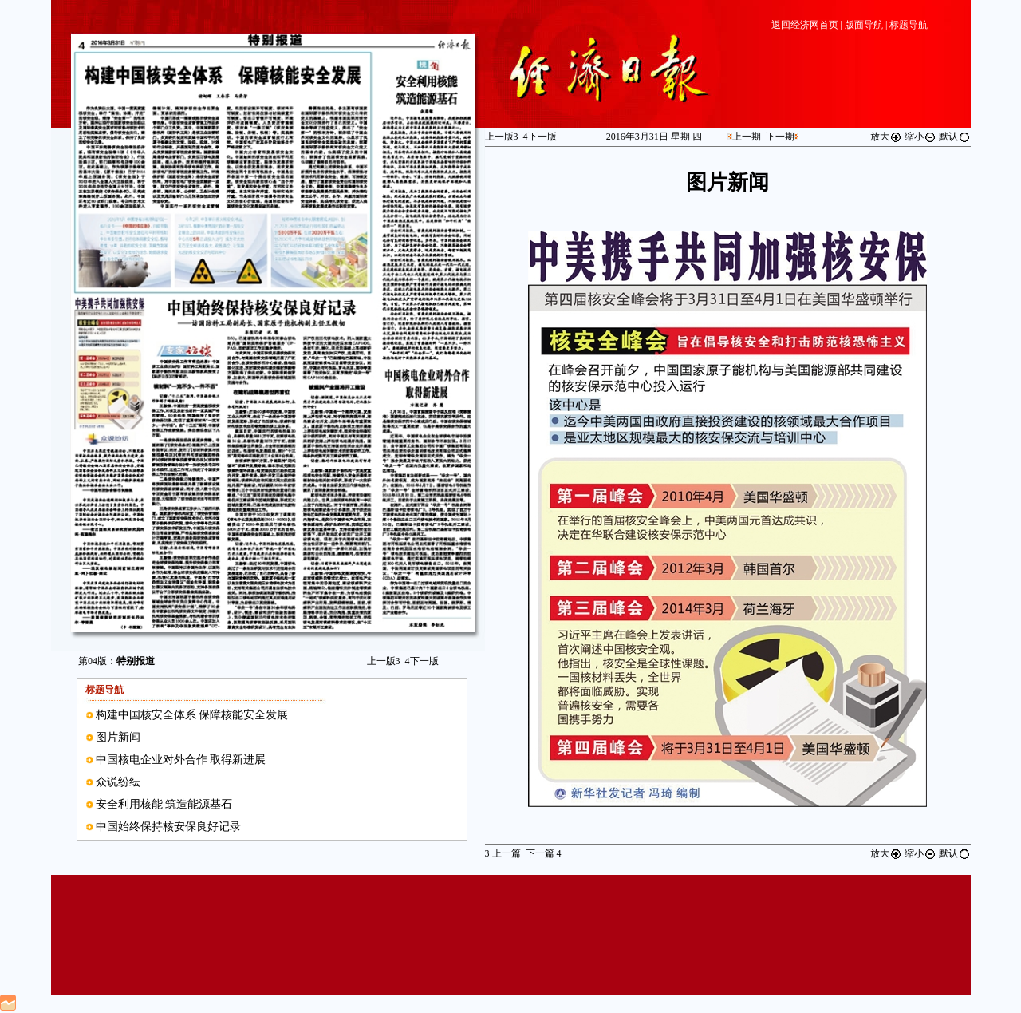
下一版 (422, 661)
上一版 (383, 661)
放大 (886, 136)
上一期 (746, 136)
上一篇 (503, 853)
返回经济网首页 (804, 24)
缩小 (920, 136)
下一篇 (544, 853)
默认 (955, 136)
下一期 (780, 136)
